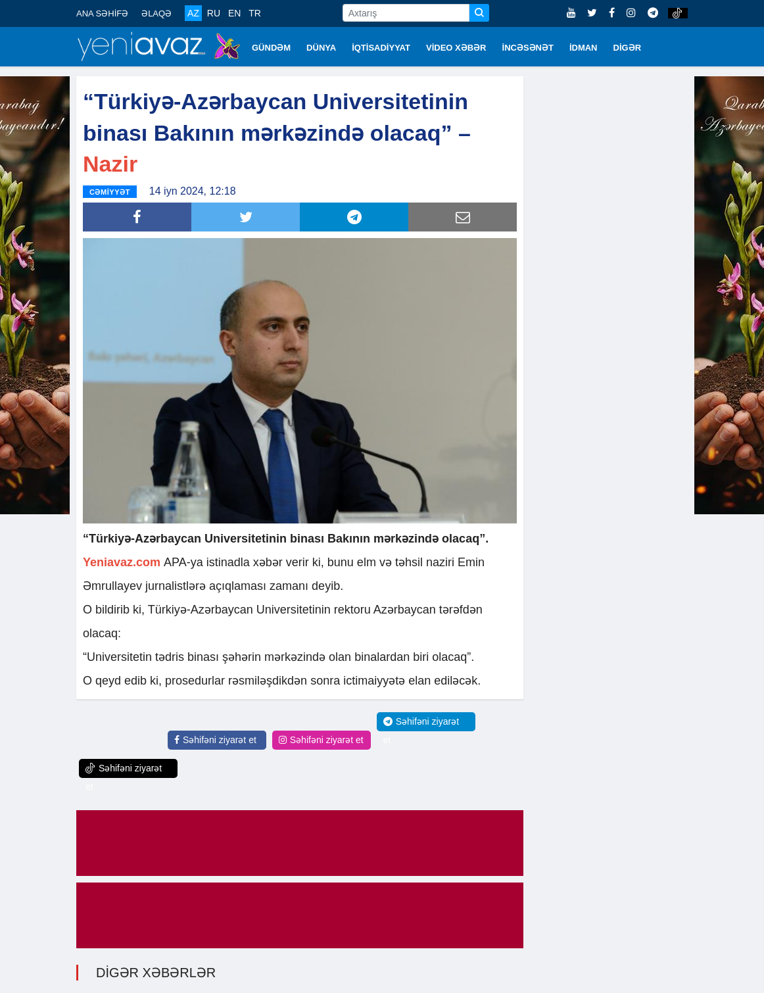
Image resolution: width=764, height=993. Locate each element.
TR (255, 13)
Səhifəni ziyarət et (215, 739)
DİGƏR (627, 48)
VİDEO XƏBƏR (456, 48)
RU (213, 13)
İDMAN (583, 48)
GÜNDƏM (271, 48)
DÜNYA (321, 48)
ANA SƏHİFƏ (102, 13)
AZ (193, 13)
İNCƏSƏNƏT (528, 48)
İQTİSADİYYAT (381, 48)
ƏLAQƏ (156, 13)
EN (234, 13)
